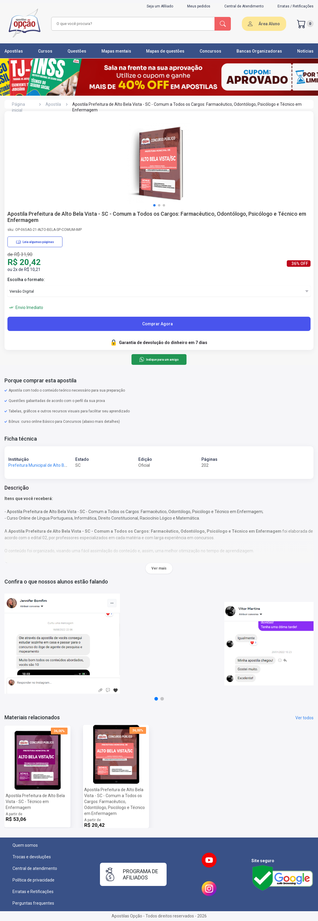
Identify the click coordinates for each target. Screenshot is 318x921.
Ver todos (304, 717)
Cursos (45, 51)
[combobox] (132, 23)
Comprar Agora (157, 323)
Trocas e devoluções (31, 856)
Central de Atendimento (244, 6)
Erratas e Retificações (33, 891)
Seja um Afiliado (160, 6)
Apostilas (13, 51)
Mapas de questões (165, 51)
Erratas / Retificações (296, 6)
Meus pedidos (198, 6)
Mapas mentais (116, 51)
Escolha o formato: (26, 279)
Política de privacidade (33, 880)
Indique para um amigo (159, 359)
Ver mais (159, 568)
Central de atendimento (34, 868)
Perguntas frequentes (33, 903)
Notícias (305, 51)
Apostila (53, 104)
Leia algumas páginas (35, 241)
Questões (77, 51)
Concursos (210, 51)
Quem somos (25, 845)
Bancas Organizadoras (259, 51)
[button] (154, 205)
